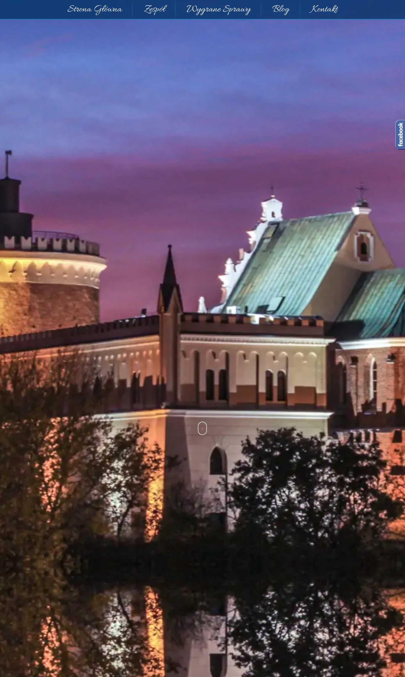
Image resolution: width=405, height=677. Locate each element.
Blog (280, 9)
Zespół (154, 9)
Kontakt (324, 9)
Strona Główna (95, 9)
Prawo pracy (202, 486)
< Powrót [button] (19, 482)
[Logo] (236, 286)
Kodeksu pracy (79, 615)
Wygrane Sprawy (219, 9)
